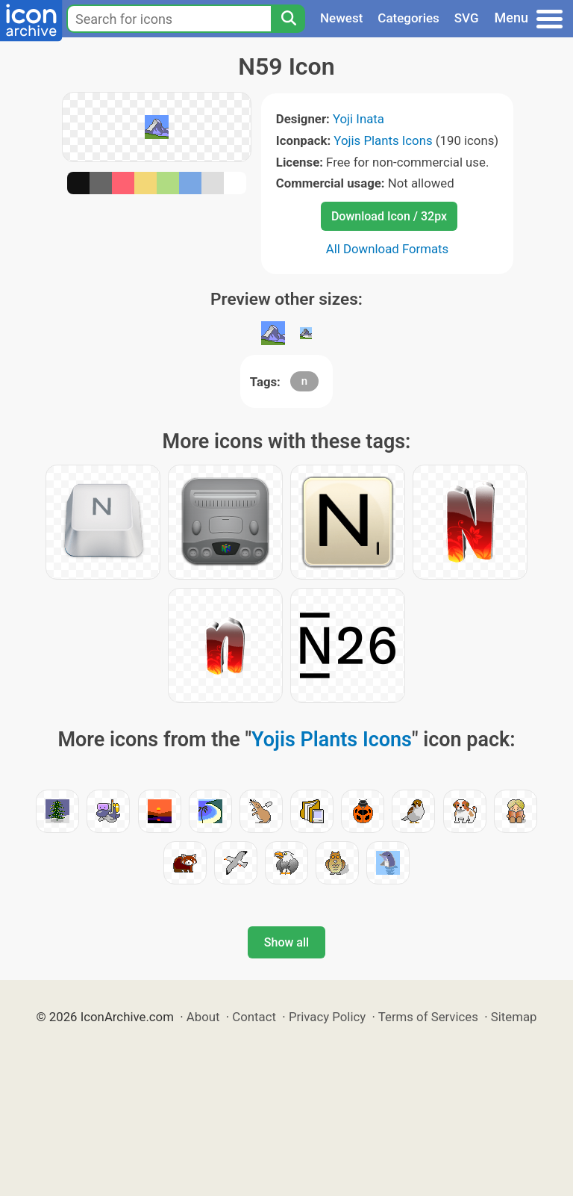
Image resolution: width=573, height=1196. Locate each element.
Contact (254, 1016)
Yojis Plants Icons (383, 140)
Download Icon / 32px (389, 216)
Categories (408, 17)
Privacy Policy (327, 1016)
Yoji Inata (358, 118)
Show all (286, 942)
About (203, 1016)
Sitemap (514, 1016)
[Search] (288, 18)
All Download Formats (387, 248)
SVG (466, 17)
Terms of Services (428, 1016)
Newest (341, 17)
